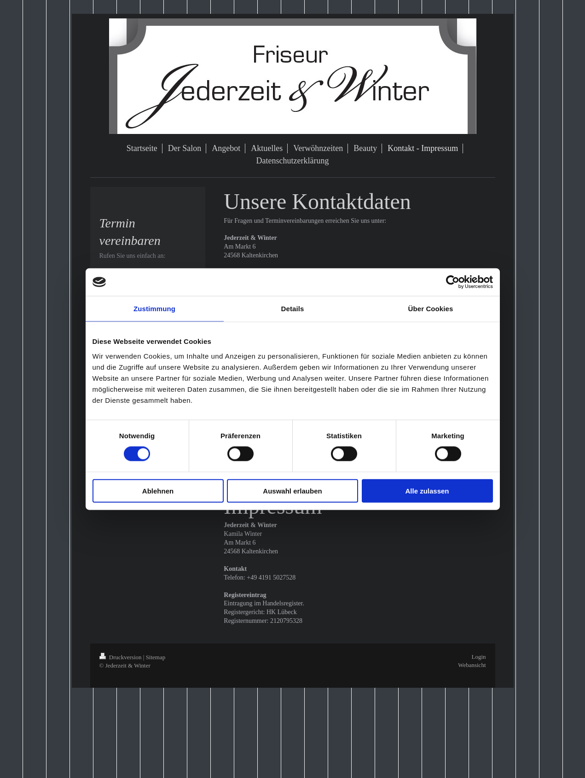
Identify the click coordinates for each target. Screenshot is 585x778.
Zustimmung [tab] (154, 309)
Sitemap (156, 657)
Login (478, 656)
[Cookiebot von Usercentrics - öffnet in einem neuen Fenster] (452, 282)
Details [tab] (292, 309)
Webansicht (472, 665)
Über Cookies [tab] (430, 309)
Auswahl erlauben (292, 490)
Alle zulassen (427, 490)
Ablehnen (158, 490)
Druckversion (121, 657)
